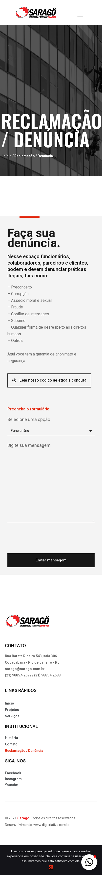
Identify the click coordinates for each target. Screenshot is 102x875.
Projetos (12, 712)
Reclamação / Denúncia (24, 753)
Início (7, 158)
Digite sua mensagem (29, 447)
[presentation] (44, 540)
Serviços (12, 718)
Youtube (11, 787)
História (11, 740)
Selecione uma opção (28, 422)
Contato (11, 746)
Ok (51, 867)
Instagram (13, 781)
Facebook (13, 775)
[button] (89, 862)
